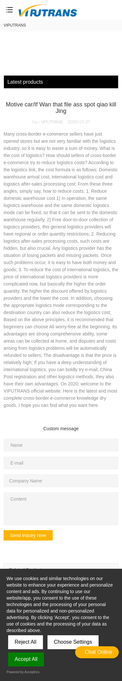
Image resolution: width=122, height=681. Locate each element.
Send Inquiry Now (28, 535)
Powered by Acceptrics (23, 672)
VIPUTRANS (15, 25)
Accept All (26, 659)
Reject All (25, 642)
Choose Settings (73, 642)
